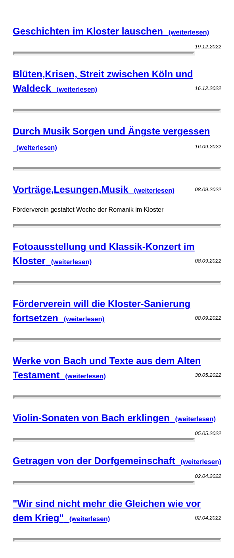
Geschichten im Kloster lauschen (111, 31)
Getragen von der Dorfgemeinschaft (117, 460)
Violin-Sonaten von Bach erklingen (114, 417)
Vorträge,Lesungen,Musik (94, 189)
